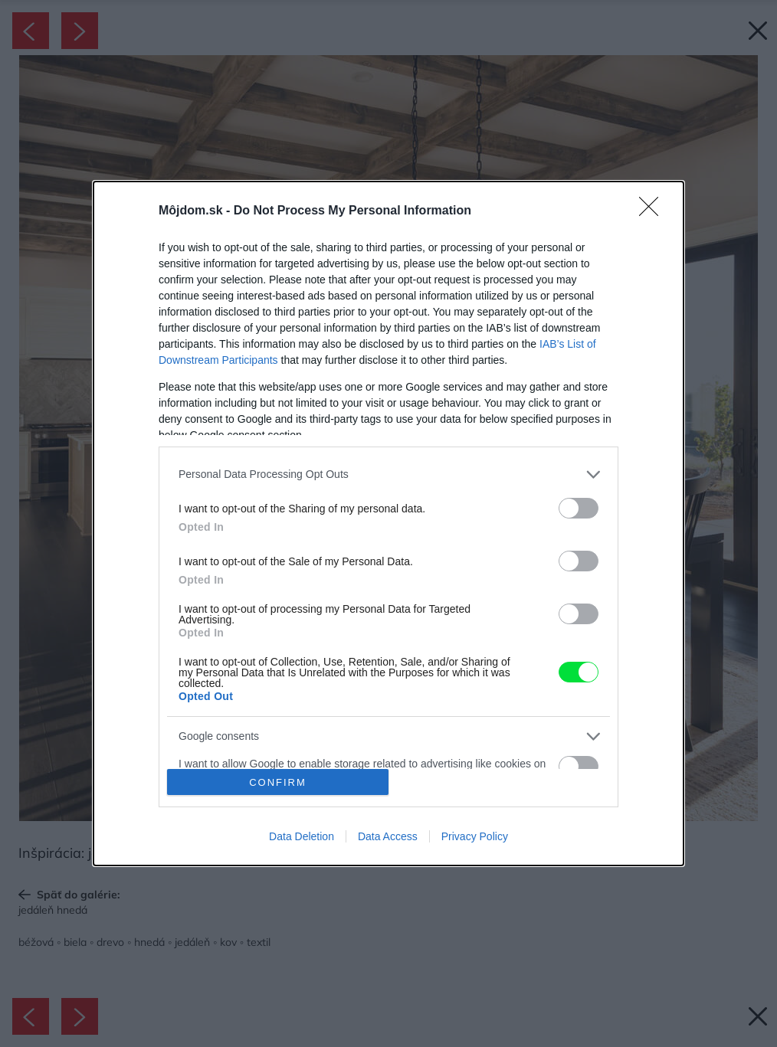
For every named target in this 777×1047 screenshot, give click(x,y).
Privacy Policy (474, 836)
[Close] (653, 211)
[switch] (578, 508)
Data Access (388, 836)
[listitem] (388, 474)
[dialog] (388, 523)
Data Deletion (301, 836)
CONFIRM (278, 782)
